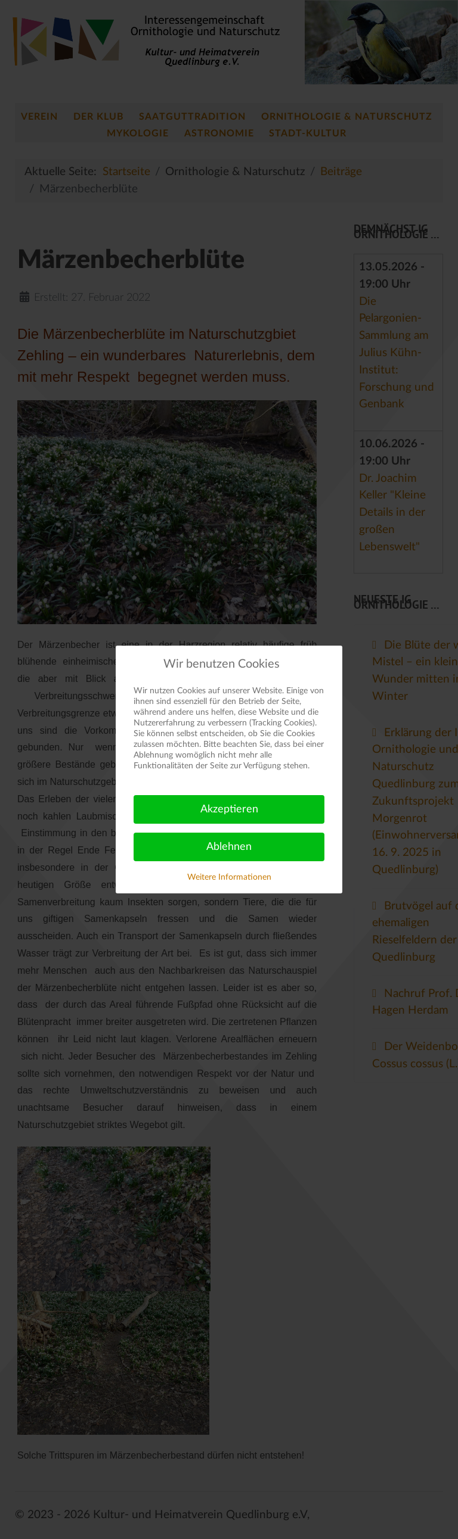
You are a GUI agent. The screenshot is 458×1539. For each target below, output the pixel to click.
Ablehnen (229, 847)
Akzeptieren (229, 809)
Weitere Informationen (229, 877)
